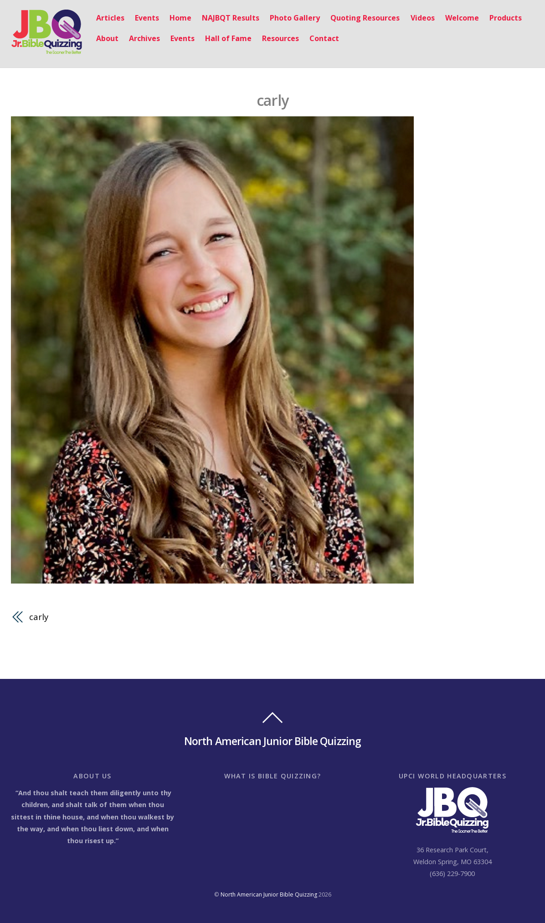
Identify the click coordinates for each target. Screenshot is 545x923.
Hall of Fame (228, 38)
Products (505, 18)
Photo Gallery (295, 18)
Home (180, 18)
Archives (144, 38)
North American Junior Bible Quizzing (269, 894)
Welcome (462, 18)
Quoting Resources (365, 18)
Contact (324, 38)
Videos (423, 18)
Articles (110, 18)
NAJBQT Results (230, 18)
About (107, 38)
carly (272, 100)
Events (147, 18)
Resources (280, 38)
